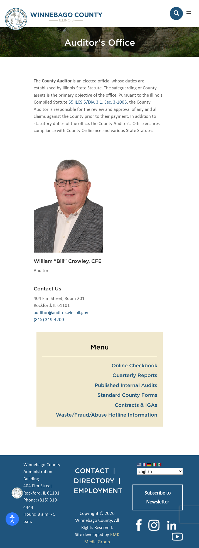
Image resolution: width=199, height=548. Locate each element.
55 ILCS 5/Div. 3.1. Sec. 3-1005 (97, 102)
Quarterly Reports (134, 375)
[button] (188, 13)
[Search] (176, 13)
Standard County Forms (127, 395)
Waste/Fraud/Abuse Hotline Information (106, 414)
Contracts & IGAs (136, 405)
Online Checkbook (134, 365)
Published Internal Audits (126, 385)
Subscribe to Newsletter (157, 497)
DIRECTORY (94, 480)
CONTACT (92, 470)
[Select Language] (160, 471)
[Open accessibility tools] (12, 519)
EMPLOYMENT (98, 490)
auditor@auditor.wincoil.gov (61, 312)
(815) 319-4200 (49, 319)
